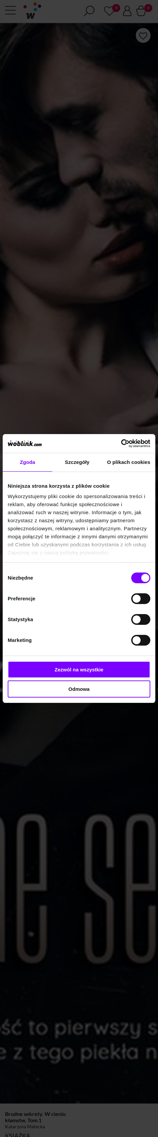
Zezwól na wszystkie (79, 669)
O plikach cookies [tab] (128, 462)
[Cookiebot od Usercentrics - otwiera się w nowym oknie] (121, 443)
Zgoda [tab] (27, 462)
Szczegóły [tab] (77, 462)
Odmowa (78, 689)
